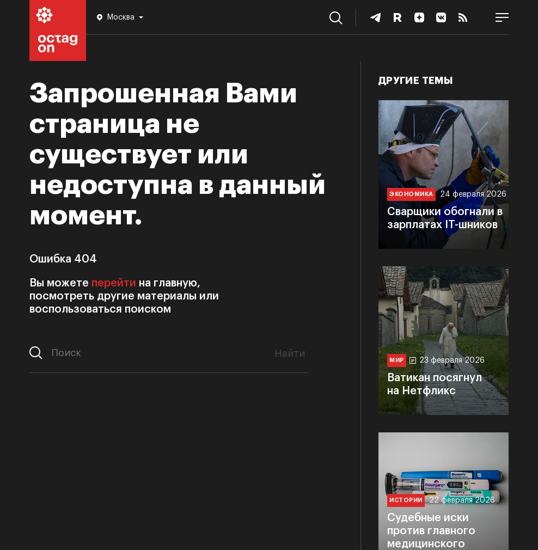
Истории (406, 500)
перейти (113, 283)
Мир (396, 360)
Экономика (411, 194)
